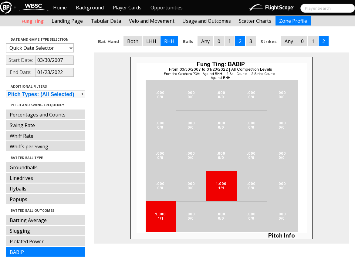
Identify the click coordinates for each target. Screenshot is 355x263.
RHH (169, 41)
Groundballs (24, 167)
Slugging (20, 231)
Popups (18, 199)
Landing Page (67, 21)
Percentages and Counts (38, 114)
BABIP (17, 252)
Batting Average (28, 220)
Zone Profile (293, 21)
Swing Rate (22, 125)
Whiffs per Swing (29, 146)
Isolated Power (27, 241)
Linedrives (21, 178)
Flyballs (18, 188)
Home (60, 7)
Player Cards (127, 7)
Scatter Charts (255, 21)
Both (132, 41)
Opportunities (166, 7)
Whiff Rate (21, 136)
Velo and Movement (151, 21)
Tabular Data (106, 21)
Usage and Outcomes (206, 21)
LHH (151, 41)
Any (205, 41)
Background (90, 7)
